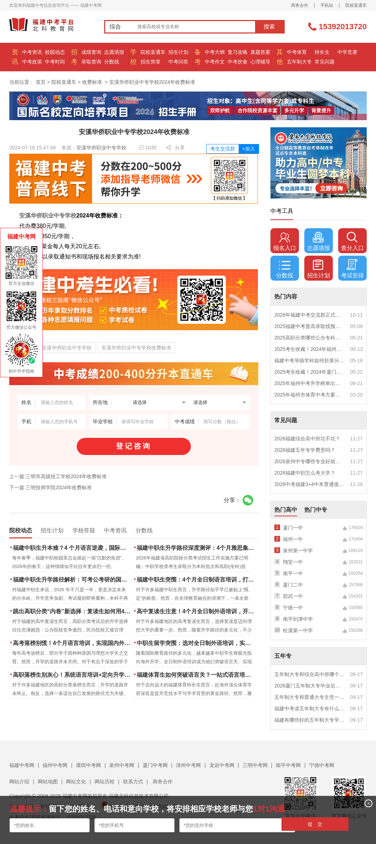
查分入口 (352, 241)
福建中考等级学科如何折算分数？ (309, 360)
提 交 (315, 824)
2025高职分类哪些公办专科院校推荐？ (309, 338)
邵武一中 (293, 596)
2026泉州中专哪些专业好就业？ (309, 461)
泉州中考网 (121, 765)
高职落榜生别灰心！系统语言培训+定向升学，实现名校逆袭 (72, 675)
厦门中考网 (155, 765)
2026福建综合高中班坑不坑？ (307, 438)
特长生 (322, 52)
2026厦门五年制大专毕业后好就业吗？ (309, 686)
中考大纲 (215, 52)
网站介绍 (19, 781)
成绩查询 (91, 52)
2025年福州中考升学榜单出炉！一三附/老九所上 (309, 383)
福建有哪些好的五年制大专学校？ (309, 720)
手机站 (326, 5)
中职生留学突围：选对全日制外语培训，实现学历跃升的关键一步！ (196, 643)
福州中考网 (54, 765)
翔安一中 (293, 562)
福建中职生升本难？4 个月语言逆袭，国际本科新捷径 (72, 548)
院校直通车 (356, 5)
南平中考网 (288, 765)
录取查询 (91, 62)
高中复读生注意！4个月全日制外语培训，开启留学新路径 (196, 611)
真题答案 (260, 52)
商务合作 (299, 5)
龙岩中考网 (221, 765)
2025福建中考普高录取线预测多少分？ (309, 326)
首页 (41, 82)
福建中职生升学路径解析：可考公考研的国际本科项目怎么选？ (72, 580)
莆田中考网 (88, 765)
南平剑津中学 (298, 619)
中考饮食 (238, 62)
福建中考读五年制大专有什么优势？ (309, 708)
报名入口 (284, 241)
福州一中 (293, 539)
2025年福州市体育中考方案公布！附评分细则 (309, 395)
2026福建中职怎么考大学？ (304, 473)
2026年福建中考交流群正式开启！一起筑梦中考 (309, 315)
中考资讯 (32, 52)
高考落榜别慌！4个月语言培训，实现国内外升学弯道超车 (72, 643)
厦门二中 (293, 585)
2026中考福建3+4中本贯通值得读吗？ (309, 484)
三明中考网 (255, 765)
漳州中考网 (188, 765)
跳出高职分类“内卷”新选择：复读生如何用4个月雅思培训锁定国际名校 (72, 611)
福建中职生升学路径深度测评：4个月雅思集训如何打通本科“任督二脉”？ (196, 548)
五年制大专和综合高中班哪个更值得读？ (309, 674)
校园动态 (55, 52)
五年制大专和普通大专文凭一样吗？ (309, 697)
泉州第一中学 (298, 550)
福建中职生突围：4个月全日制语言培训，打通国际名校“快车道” (196, 580)
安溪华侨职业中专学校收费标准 (136, 348)
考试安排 (352, 268)
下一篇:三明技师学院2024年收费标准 (50, 487)
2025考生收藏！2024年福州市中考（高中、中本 (309, 349)
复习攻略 (238, 52)
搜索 (269, 27)
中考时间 (55, 62)
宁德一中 (293, 607)
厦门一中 (293, 528)
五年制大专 (299, 62)
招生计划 (178, 52)
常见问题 (325, 62)
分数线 (111, 62)
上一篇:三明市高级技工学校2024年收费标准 (58, 476)
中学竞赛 (347, 52)
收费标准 (92, 82)
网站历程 (105, 781)
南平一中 (293, 573)
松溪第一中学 (298, 630)
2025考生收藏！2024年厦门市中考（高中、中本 (309, 372)
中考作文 (215, 62)
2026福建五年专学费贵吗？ (304, 450)
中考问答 (178, 62)
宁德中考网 (321, 765)
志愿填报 (114, 52)
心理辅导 (260, 62)
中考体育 (297, 52)
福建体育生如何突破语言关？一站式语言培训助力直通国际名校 (196, 675)
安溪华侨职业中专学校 (101, 147)
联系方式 (133, 781)
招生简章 (151, 62)
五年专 (282, 656)
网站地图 (48, 781)
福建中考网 (21, 765)
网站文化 (76, 781)
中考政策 (32, 62)
